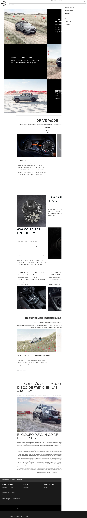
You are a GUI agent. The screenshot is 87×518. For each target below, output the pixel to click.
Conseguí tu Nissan (62, 1)
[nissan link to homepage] (3, 3)
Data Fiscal (46, 508)
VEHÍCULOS (51, 1)
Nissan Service (76, 1)
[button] (84, 2)
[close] (85, 513)
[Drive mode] (67, 170)
